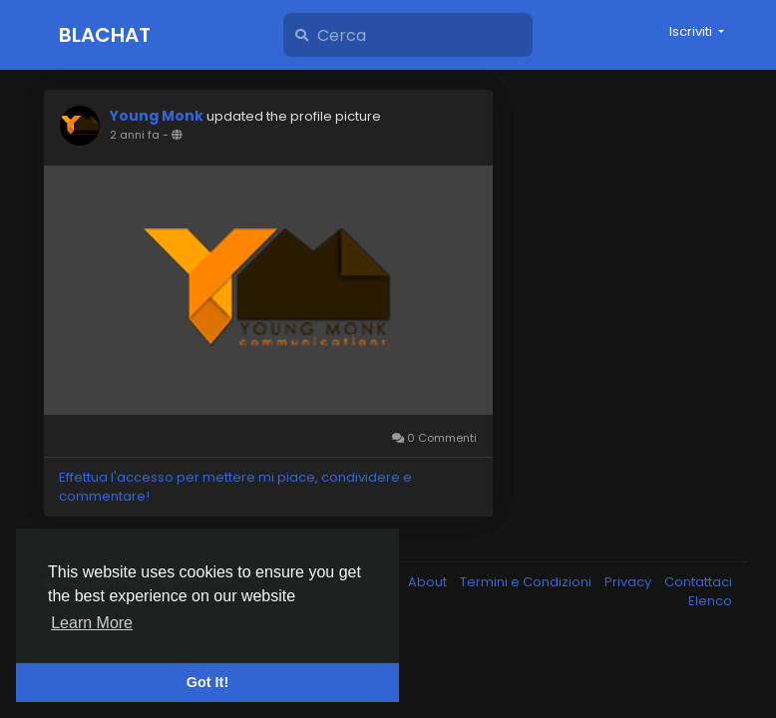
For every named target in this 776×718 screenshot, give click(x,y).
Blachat (105, 35)
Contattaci (698, 581)
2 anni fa (135, 135)
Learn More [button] (92, 622)
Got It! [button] (207, 682)
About (429, 581)
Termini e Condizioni (527, 581)
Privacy (629, 581)
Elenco (710, 600)
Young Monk (156, 116)
